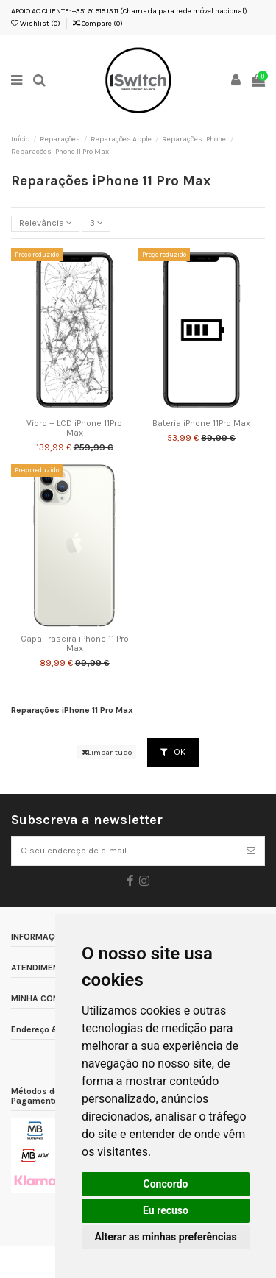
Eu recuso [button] (165, 1210)
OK (172, 752)
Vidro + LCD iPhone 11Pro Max (74, 428)
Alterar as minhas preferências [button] (165, 1237)
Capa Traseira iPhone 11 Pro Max (75, 643)
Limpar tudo (107, 752)
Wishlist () (35, 23)
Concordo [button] (166, 1184)
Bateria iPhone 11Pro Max (201, 423)
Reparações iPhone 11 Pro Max (72, 710)
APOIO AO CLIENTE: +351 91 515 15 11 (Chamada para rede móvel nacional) (129, 11)
